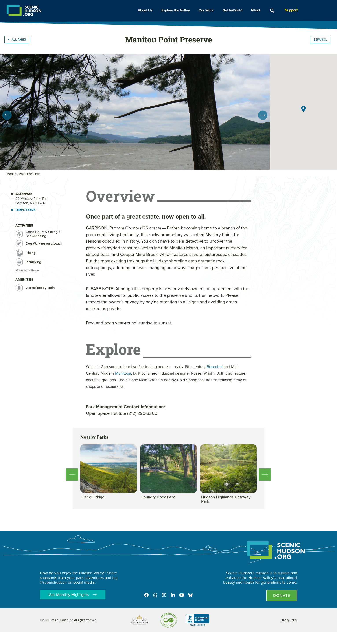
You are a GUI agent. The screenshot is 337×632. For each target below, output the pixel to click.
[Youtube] (181, 595)
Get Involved (234, 10)
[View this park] (92, 497)
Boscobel (215, 367)
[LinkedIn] (173, 595)
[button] (272, 10)
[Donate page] (281, 595)
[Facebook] (146, 595)
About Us (146, 10)
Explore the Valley (176, 10)
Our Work (207, 10)
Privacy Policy (288, 620)
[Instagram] (164, 595)
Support (291, 10)
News (256, 10)
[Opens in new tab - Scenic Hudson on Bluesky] (190, 595)
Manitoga (123, 373)
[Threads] (155, 595)
